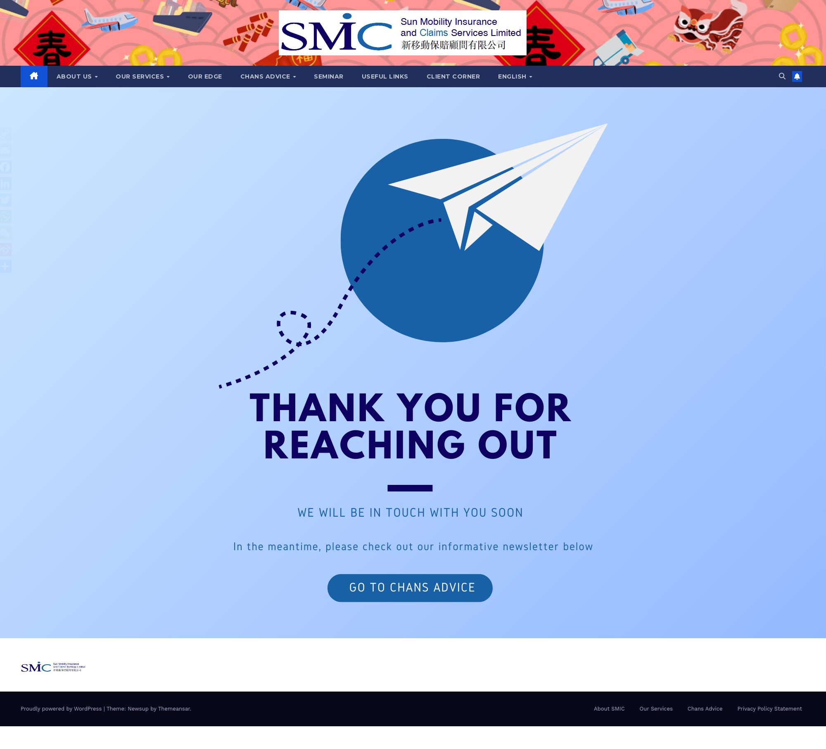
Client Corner (453, 76)
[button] (782, 76)
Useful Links (385, 76)
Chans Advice (266, 76)
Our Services (141, 76)
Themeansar (174, 709)
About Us (75, 76)
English (513, 76)
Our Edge (205, 76)
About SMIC (609, 709)
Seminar (329, 76)
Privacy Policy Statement (769, 709)
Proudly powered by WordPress (62, 709)
